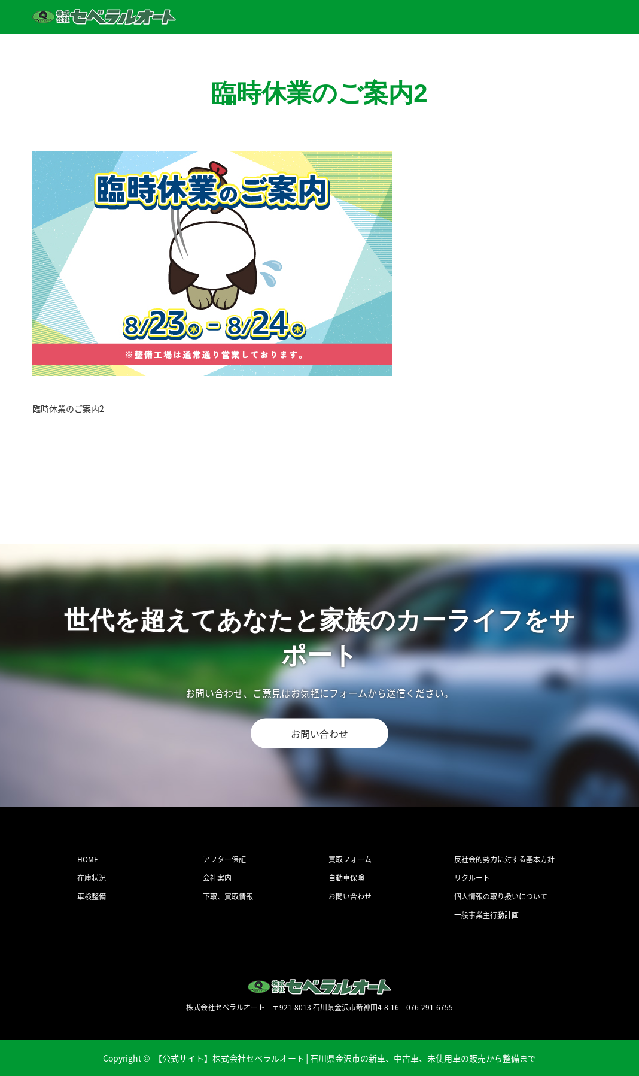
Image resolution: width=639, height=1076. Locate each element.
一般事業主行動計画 (486, 915)
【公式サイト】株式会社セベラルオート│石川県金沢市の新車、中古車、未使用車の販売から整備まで (345, 1058)
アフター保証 (224, 859)
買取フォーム (350, 859)
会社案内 (217, 877)
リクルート (472, 877)
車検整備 (91, 896)
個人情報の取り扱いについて (500, 896)
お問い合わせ (319, 733)
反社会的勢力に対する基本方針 (504, 859)
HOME (87, 859)
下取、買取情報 (228, 896)
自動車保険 (346, 877)
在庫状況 (91, 877)
